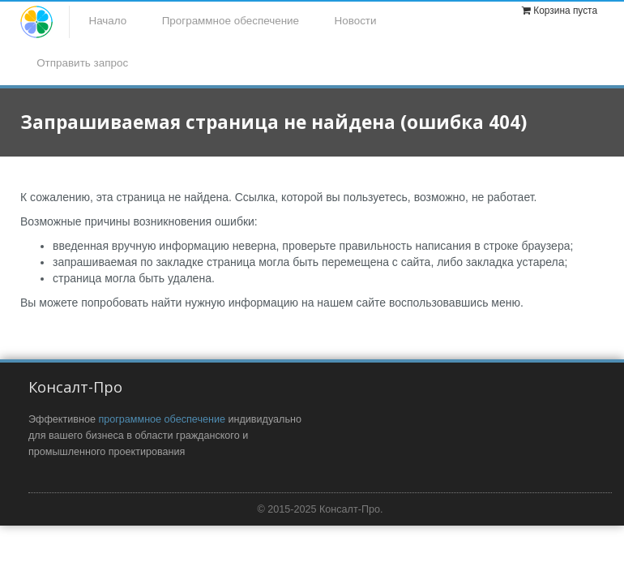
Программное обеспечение (230, 21)
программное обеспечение (161, 419)
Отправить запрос (82, 63)
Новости (356, 21)
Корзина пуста (565, 10)
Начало (107, 21)
